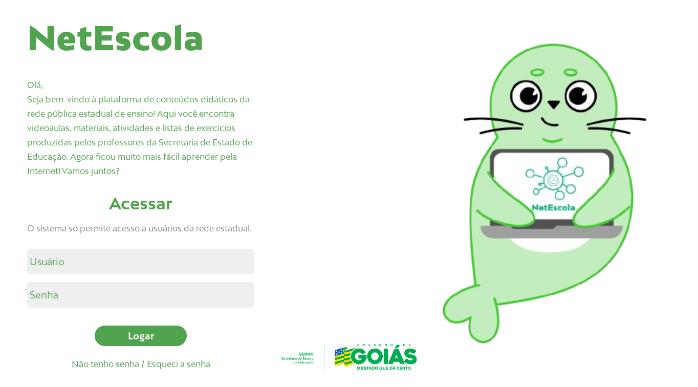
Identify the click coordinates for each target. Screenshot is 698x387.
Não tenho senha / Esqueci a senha (141, 364)
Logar (141, 335)
